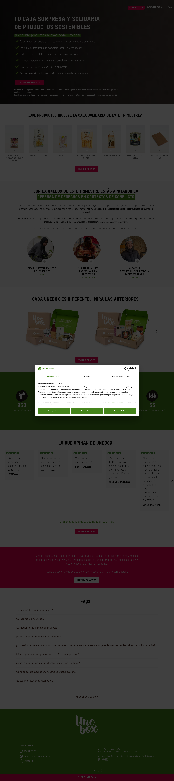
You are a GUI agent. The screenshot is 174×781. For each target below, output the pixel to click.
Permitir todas (120, 411)
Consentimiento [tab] (52, 376)
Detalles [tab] (87, 376)
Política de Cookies (114, 402)
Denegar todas (54, 411)
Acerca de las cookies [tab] (121, 376)
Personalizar (87, 411)
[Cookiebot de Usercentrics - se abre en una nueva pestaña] (126, 369)
